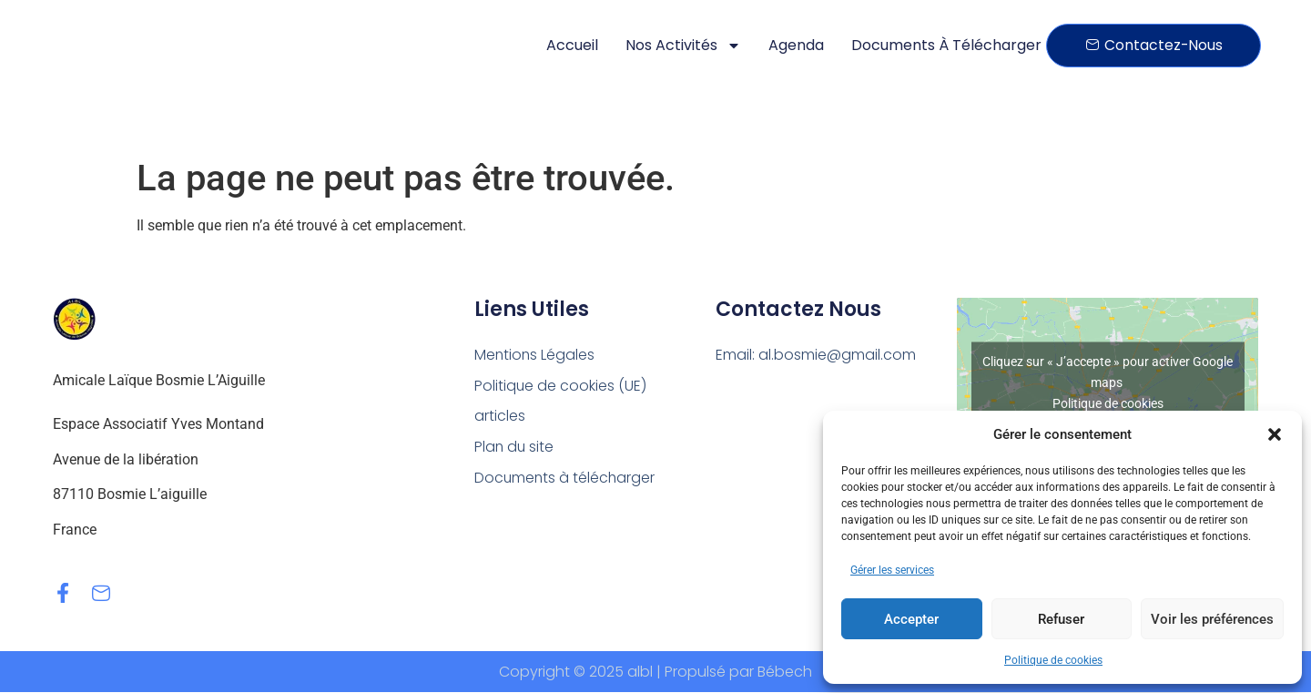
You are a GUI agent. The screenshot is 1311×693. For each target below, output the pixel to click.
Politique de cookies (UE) (560, 385)
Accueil (572, 45)
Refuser (1061, 619)
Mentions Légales (535, 354)
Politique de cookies (1053, 660)
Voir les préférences (1212, 619)
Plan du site (514, 447)
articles (499, 416)
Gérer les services (892, 570)
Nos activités (683, 45)
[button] (1274, 434)
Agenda (796, 45)
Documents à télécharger (946, 45)
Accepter (911, 619)
